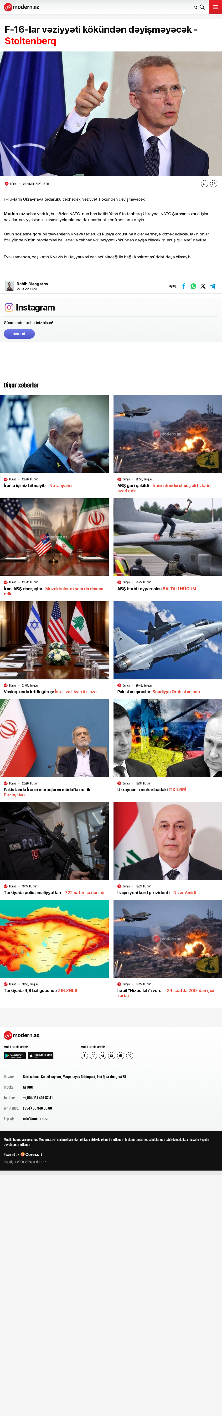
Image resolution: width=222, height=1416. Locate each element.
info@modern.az (35, 1118)
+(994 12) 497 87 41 (37, 1097)
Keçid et (19, 334)
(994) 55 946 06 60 (37, 1108)
